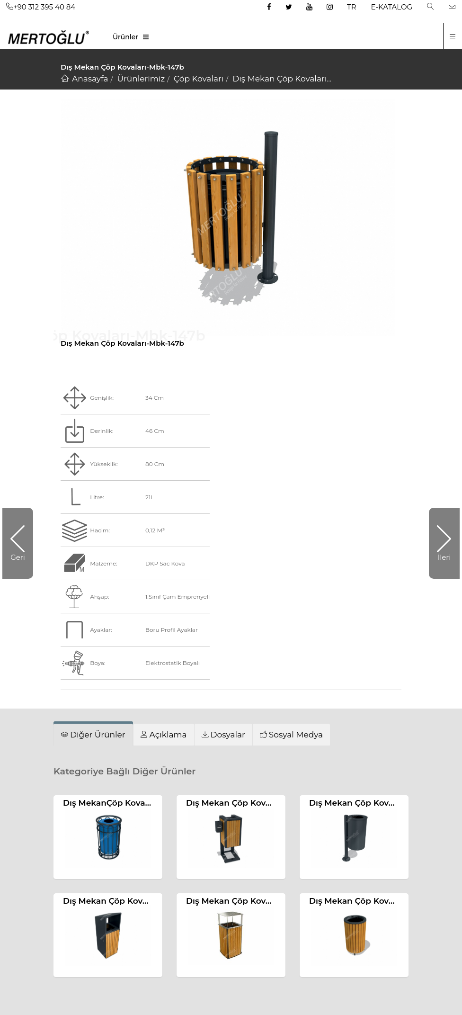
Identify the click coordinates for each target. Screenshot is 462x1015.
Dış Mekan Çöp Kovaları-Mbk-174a (255, 901)
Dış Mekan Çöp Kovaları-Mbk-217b (379, 803)
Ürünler (125, 37)
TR (351, 6)
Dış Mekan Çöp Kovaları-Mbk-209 (131, 901)
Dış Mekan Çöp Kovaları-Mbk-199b (256, 803)
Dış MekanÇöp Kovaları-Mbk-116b (131, 803)
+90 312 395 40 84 (40, 6)
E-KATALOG (392, 6)
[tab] (93, 735)
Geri (17, 557)
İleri (444, 557)
